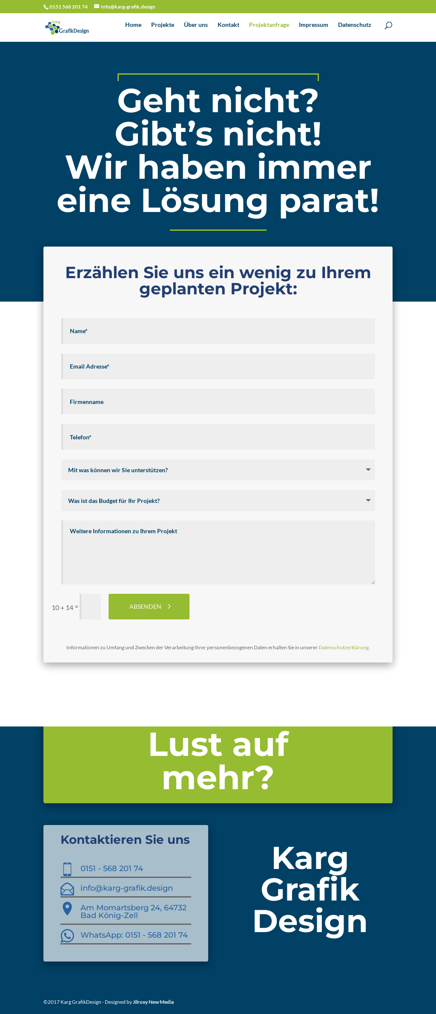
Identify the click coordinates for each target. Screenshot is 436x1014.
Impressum (313, 25)
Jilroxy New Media (153, 1002)
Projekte (162, 25)
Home (133, 25)
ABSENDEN (145, 606)
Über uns (196, 25)
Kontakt (228, 25)
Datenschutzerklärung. (344, 647)
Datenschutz (354, 25)
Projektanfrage (269, 25)
